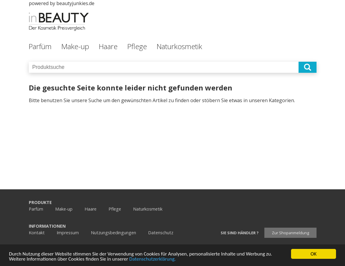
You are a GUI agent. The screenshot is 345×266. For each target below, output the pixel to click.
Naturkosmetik (179, 46)
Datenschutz (160, 232)
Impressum (68, 232)
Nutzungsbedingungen (113, 232)
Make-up (75, 46)
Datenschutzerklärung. (152, 259)
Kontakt (37, 232)
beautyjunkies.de (75, 3)
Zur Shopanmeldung (290, 232)
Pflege (137, 46)
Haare (108, 46)
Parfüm (40, 46)
